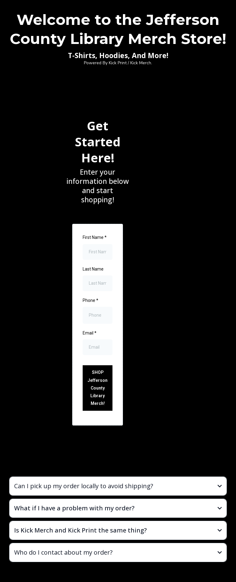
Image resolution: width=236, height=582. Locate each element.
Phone (90, 300)
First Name (95, 237)
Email (89, 333)
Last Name (93, 269)
